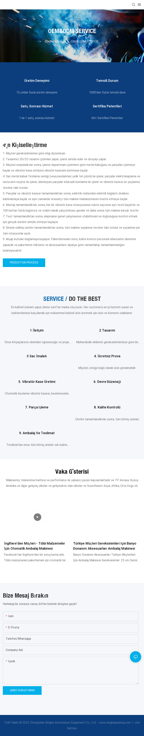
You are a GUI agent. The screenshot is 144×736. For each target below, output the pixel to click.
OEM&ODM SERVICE (84, 41)
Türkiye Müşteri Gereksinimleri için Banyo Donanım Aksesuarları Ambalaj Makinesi (104, 546)
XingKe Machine (55, 41)
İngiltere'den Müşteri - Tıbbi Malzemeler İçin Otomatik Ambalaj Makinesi (34, 546)
